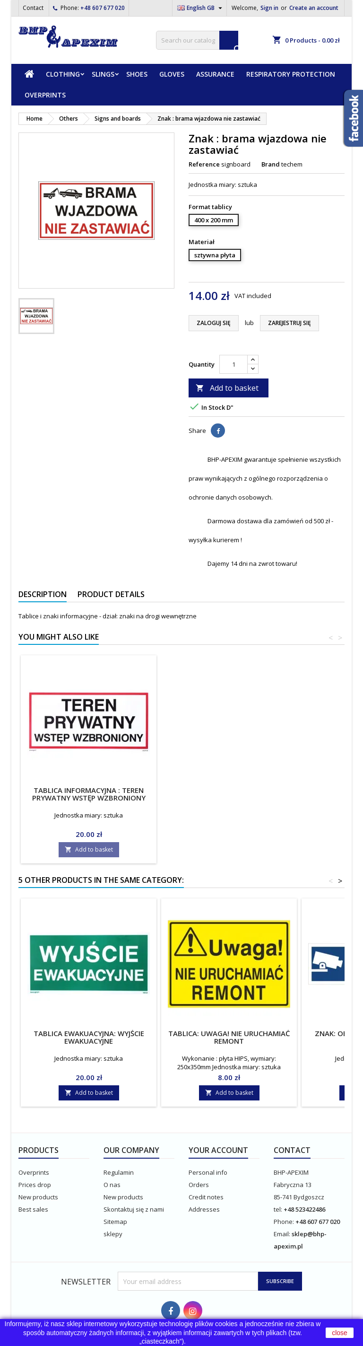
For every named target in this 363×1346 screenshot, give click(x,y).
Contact (33, 8)
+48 (289, 1209)
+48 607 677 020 (102, 8)
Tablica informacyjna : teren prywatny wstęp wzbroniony (229, 793)
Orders (199, 1184)
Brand (270, 164)
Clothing (63, 74)
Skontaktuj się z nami (134, 1209)
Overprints (45, 94)
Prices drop (34, 1184)
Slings (103, 74)
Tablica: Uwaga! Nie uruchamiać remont (229, 1037)
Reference (204, 164)
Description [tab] (42, 594)
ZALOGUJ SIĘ (214, 323)
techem (291, 164)
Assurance (215, 74)
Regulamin (119, 1172)
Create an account (313, 8)
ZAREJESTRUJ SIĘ (289, 323)
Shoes (136, 74)
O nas (112, 1184)
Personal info (208, 1172)
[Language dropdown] (201, 8)
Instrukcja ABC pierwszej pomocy (88, 790)
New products (38, 1197)
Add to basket (227, 388)
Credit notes (206, 1197)
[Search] (197, 40)
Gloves (171, 74)
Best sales (33, 1209)
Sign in (269, 8)
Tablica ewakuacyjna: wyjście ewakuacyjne (89, 1037)
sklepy (113, 1234)
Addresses (204, 1209)
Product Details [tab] (111, 594)
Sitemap (115, 1221)
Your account (218, 1150)
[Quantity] (233, 364)
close (339, 1333)
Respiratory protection (290, 74)
